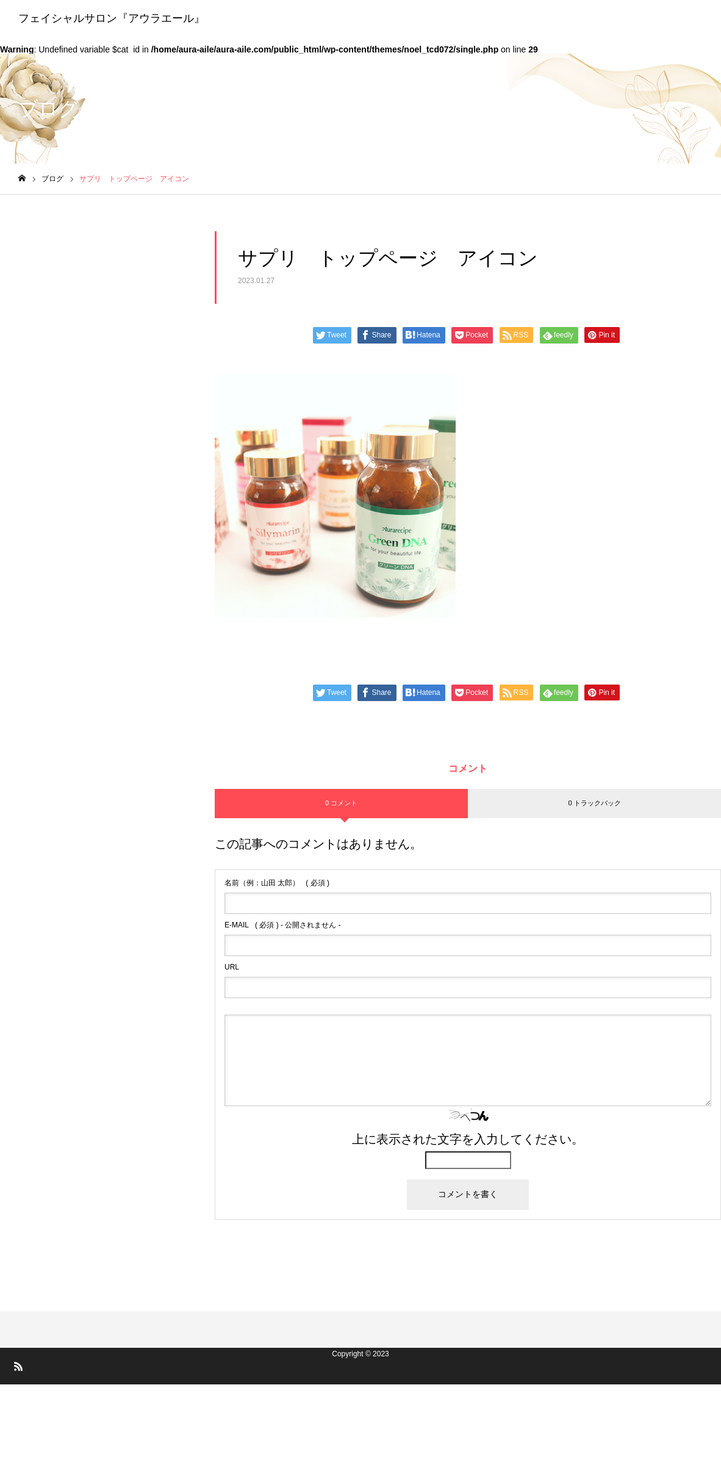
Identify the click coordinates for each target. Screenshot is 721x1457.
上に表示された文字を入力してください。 (468, 1139)
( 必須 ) (276, 883)
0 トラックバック (594, 803)
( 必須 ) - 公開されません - (282, 925)
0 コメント (341, 803)
